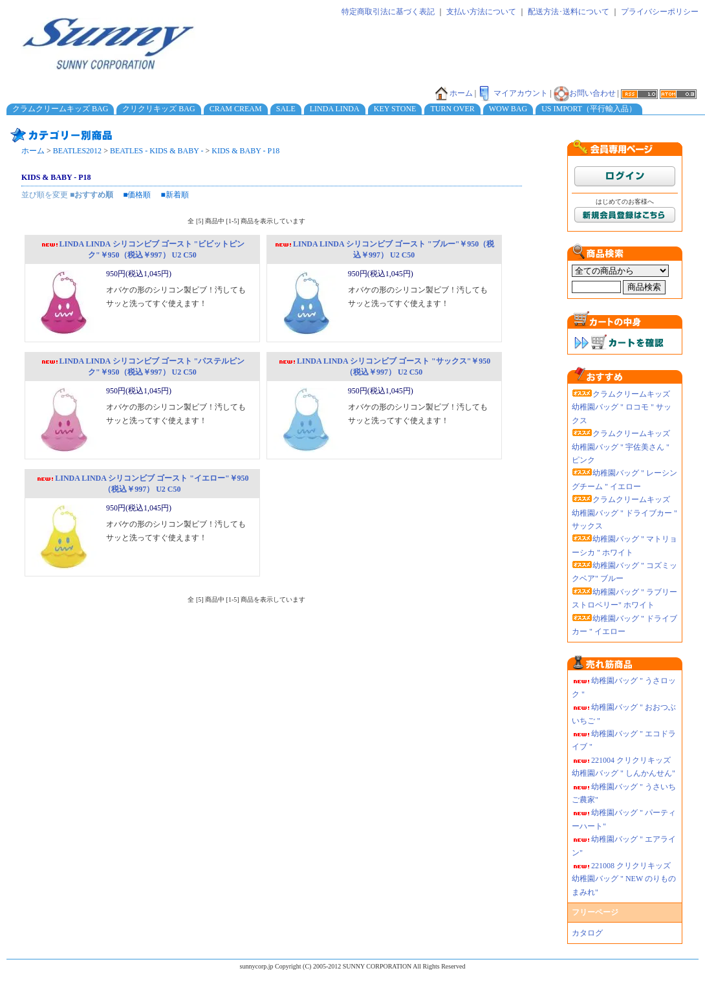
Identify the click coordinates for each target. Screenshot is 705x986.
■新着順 (175, 194)
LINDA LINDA (335, 108)
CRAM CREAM (236, 108)
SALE (286, 108)
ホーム (453, 93)
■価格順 (137, 194)
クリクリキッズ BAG (158, 108)
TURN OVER (452, 108)
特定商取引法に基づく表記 (388, 11)
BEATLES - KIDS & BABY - (157, 150)
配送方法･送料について (568, 11)
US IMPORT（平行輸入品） (588, 108)
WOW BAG (508, 108)
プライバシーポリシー (660, 11)
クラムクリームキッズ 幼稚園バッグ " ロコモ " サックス (621, 407)
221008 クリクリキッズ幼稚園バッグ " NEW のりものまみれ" (624, 879)
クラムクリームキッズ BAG (60, 108)
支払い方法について (481, 11)
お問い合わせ (585, 93)
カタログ (587, 932)
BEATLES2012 (77, 150)
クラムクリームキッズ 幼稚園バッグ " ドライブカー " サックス (624, 513)
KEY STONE (395, 108)
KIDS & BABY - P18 (245, 150)
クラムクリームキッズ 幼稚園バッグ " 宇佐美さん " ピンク (621, 447)
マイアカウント (513, 93)
